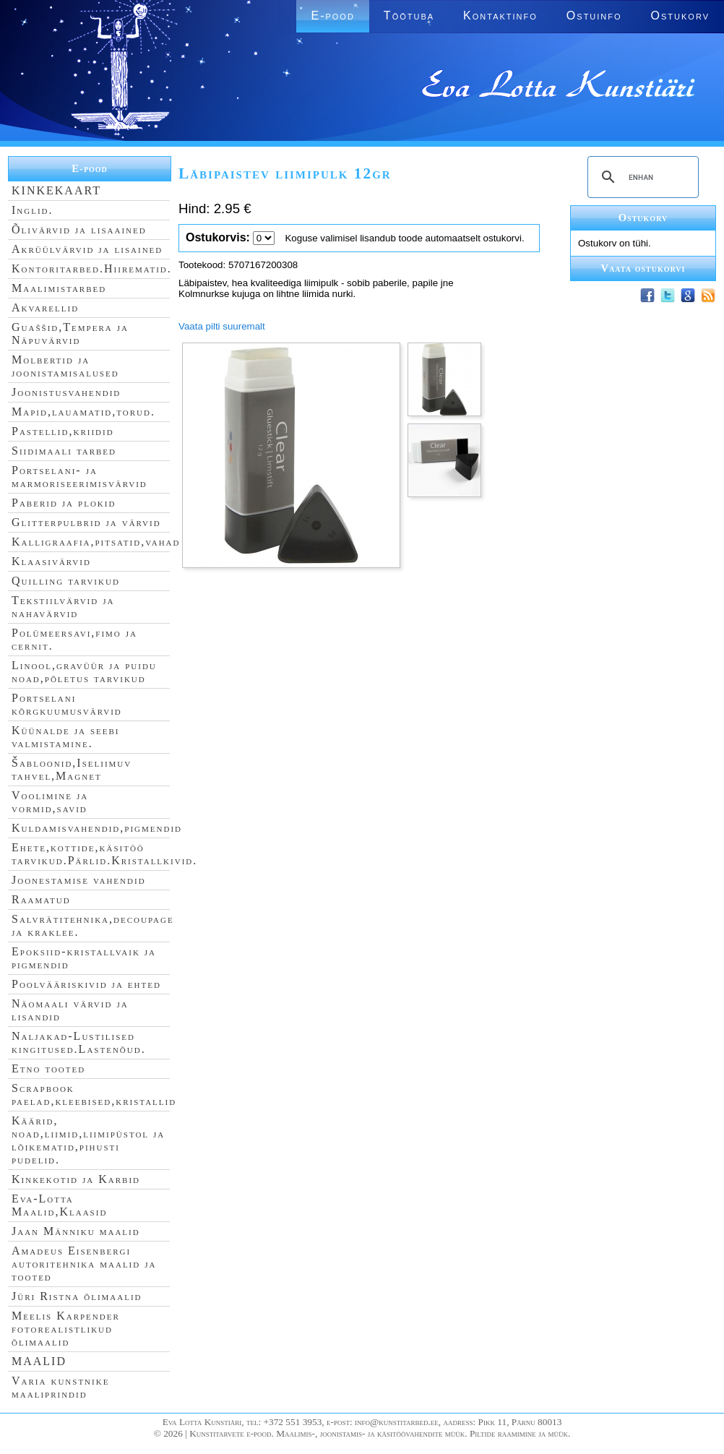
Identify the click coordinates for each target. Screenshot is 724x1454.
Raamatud (41, 899)
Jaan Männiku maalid (76, 1231)
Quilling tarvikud (66, 581)
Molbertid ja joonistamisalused (65, 366)
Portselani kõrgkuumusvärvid (67, 704)
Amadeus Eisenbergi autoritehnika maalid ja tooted (84, 1263)
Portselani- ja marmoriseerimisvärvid (79, 476)
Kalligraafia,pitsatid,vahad (96, 541)
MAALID (39, 1361)
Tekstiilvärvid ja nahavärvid (63, 606)
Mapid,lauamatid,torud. (83, 411)
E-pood (332, 15)
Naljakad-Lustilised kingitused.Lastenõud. (79, 1042)
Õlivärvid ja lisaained (79, 229)
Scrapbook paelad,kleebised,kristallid (94, 1094)
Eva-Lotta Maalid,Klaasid (59, 1205)
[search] (641, 177)
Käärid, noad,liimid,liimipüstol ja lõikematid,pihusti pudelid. (88, 1140)
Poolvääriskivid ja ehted (86, 984)
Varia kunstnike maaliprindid (60, 1387)
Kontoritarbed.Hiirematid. (92, 268)
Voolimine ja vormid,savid (50, 801)
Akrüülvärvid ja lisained (87, 249)
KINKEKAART (56, 190)
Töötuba (409, 15)
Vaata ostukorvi (643, 268)
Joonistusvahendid (66, 392)
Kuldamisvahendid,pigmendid (97, 828)
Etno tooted (48, 1068)
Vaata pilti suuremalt (221, 326)
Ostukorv (680, 15)
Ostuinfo (594, 15)
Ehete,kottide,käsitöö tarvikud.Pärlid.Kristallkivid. (104, 853)
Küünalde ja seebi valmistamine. (66, 736)
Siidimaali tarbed (64, 450)
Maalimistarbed (59, 288)
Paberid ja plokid (64, 502)
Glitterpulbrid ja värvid (86, 522)
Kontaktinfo (500, 15)
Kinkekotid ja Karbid (76, 1179)
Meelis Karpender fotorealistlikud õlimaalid (66, 1328)
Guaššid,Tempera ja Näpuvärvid (70, 333)
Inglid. (32, 210)
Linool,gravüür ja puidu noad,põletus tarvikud (84, 671)
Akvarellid (45, 307)
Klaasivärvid (51, 561)
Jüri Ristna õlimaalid (77, 1296)
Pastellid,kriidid (63, 431)
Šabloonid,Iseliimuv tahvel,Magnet (72, 769)
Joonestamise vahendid (79, 880)
